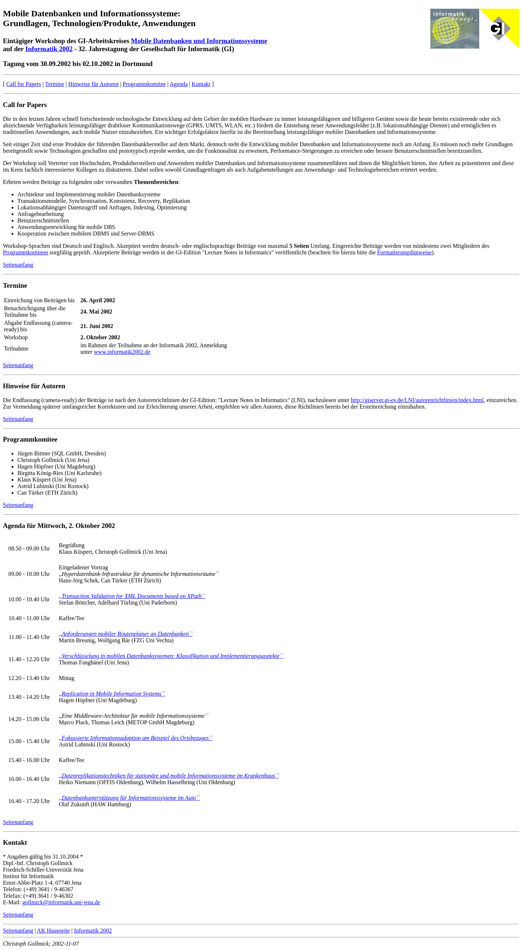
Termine (54, 84)
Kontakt (201, 84)
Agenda (179, 84)
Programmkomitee (144, 84)
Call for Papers (23, 84)
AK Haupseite (53, 931)
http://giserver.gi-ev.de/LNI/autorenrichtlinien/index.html (417, 400)
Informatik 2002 (48, 49)
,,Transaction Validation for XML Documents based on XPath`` (132, 596)
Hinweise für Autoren (94, 84)
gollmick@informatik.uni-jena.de (61, 902)
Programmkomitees (25, 252)
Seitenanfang (18, 265)
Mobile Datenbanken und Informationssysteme (199, 41)
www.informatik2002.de (122, 352)
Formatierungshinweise (404, 252)
